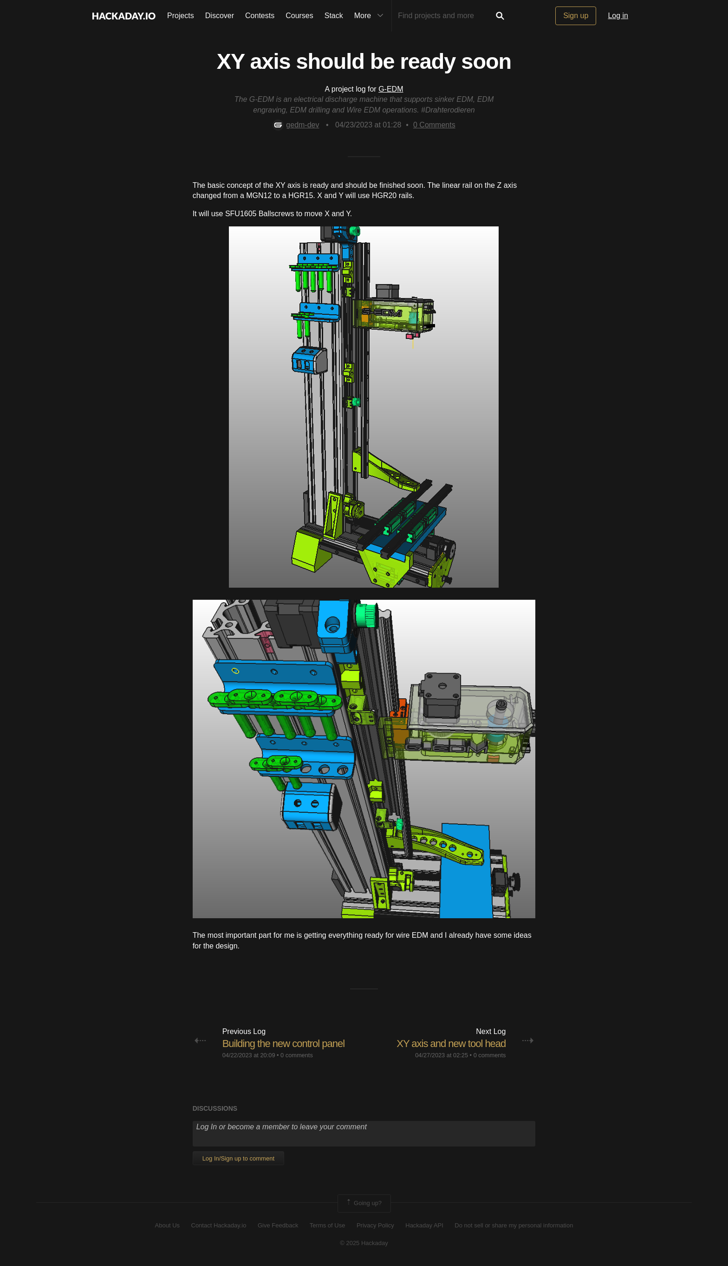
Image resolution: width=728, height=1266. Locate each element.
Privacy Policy (375, 1225)
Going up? (363, 1203)
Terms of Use (327, 1225)
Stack (334, 16)
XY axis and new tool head (451, 1043)
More (371, 15)
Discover (219, 16)
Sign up (575, 16)
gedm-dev (296, 125)
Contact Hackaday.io (219, 1225)
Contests (259, 16)
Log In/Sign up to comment (238, 1158)
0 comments (296, 1055)
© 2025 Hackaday (364, 1242)
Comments (434, 125)
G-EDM (390, 89)
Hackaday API (424, 1225)
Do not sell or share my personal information (514, 1225)
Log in (618, 16)
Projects (180, 16)
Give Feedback (278, 1225)
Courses (299, 16)
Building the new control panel (283, 1043)
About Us (167, 1225)
